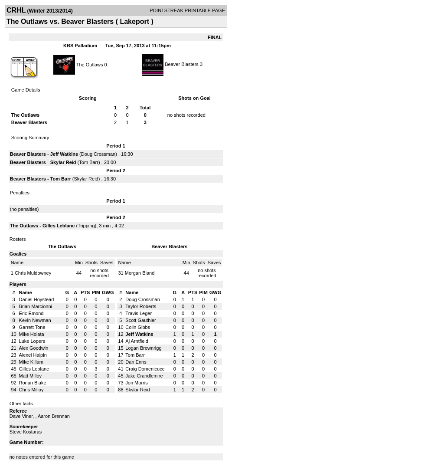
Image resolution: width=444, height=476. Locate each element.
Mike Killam (31, 361)
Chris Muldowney (33, 273)
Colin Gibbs (137, 327)
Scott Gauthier (140, 320)
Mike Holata (31, 334)
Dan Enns (135, 361)
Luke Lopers (32, 341)
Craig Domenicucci (145, 368)
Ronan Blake (32, 382)
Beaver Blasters (182, 64)
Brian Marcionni (35, 306)
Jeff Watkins (64, 154)
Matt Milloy (30, 375)
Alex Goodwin (34, 348)
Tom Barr (88, 162)
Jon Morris (136, 382)
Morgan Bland (140, 273)
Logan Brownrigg (143, 348)
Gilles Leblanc (58, 225)
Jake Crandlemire (144, 375)
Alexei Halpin (33, 355)
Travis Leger (138, 313)
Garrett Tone (32, 327)
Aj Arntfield (136, 341)
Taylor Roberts (140, 306)
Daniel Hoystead (36, 299)
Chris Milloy (31, 389)
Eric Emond (31, 313)
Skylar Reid (63, 162)
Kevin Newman (35, 320)
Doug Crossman (98, 154)
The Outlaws (89, 64)
